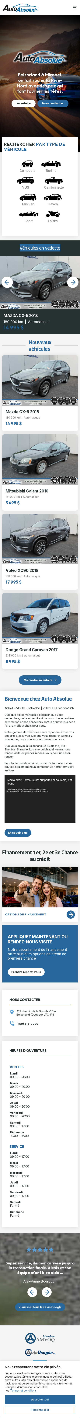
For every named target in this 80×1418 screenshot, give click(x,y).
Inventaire (23, 103)
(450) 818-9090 (27, 1023)
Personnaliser (40, 1409)
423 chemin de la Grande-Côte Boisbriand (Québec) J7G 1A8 (36, 1013)
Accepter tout (40, 1399)
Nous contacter (53, 103)
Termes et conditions (23, 1390)
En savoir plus (18, 832)
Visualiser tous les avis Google (40, 1307)
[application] (40, 799)
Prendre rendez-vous (26, 972)
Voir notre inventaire (38, 680)
